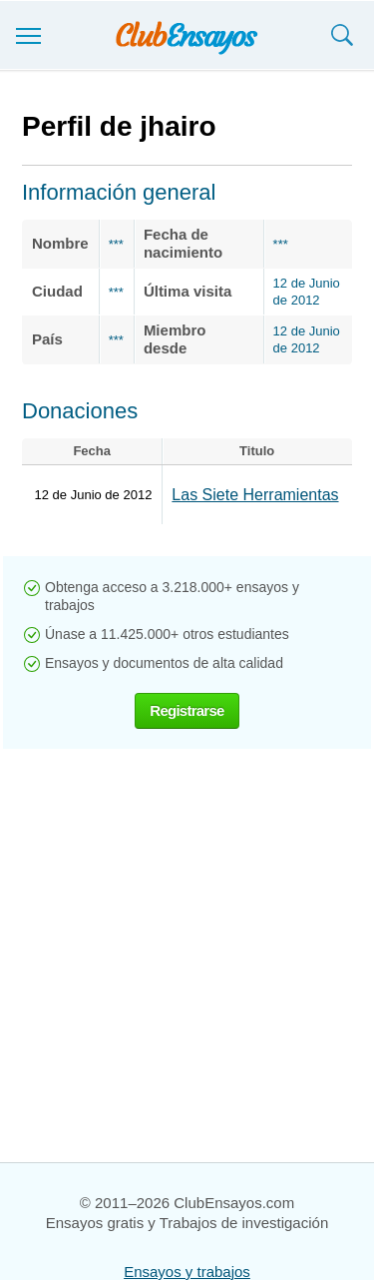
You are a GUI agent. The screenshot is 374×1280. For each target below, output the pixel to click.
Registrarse (186, 710)
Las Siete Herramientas (255, 494)
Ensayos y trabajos (187, 1271)
